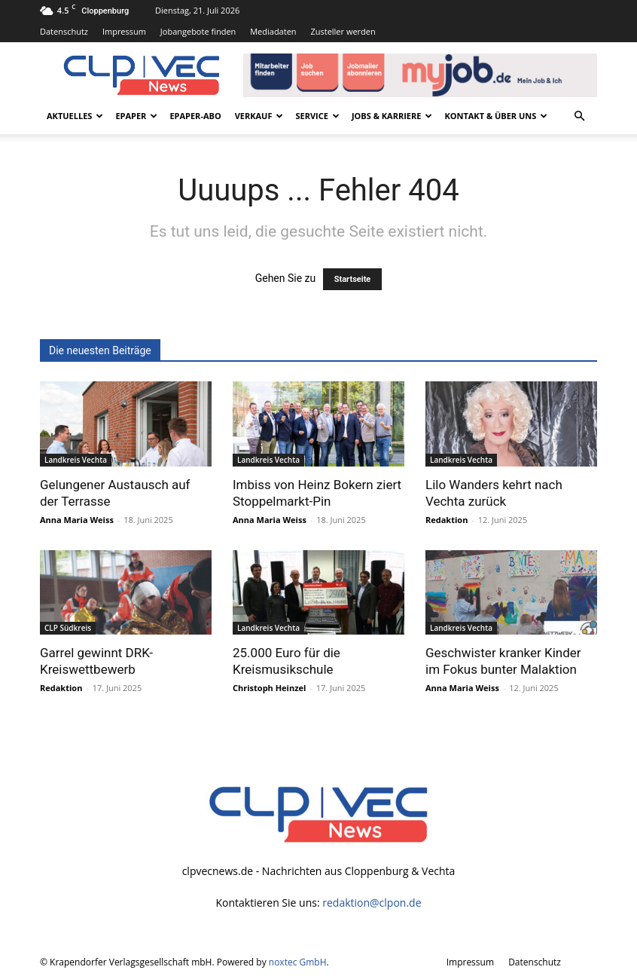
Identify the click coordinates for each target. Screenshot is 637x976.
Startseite (352, 279)
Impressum (124, 31)
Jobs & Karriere (392, 115)
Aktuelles (75, 115)
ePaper (136, 115)
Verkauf (259, 115)
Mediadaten (273, 31)
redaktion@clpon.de (371, 902)
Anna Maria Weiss (77, 519)
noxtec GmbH (298, 962)
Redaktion (446, 519)
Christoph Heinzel (269, 687)
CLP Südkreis (67, 628)
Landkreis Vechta (75, 459)
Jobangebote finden (198, 31)
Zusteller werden (342, 31)
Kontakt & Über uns (495, 115)
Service (317, 115)
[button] (579, 116)
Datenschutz (64, 31)
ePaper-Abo (195, 115)
